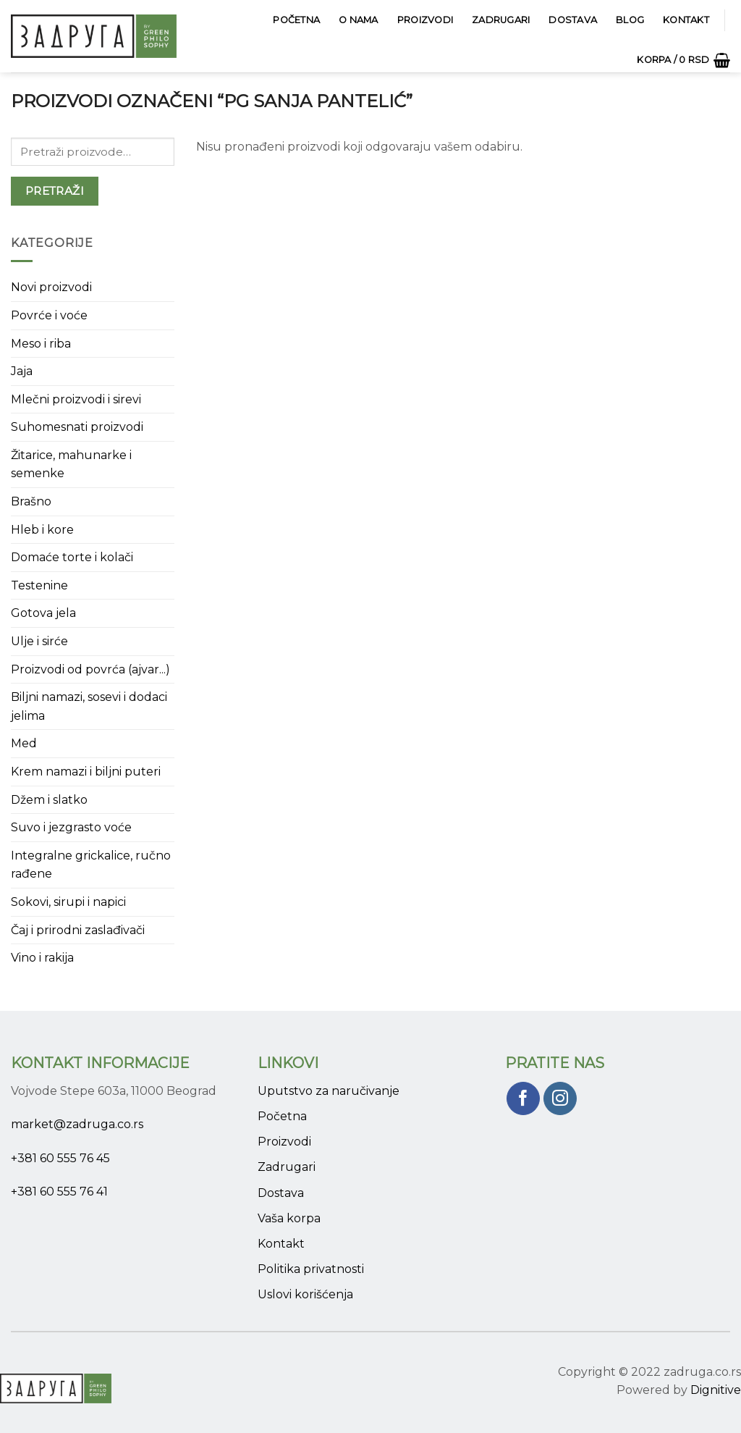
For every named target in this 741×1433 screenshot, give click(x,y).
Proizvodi (425, 19)
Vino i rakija (42, 958)
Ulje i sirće (39, 641)
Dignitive (715, 1390)
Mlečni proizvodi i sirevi (76, 399)
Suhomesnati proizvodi (77, 427)
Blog (630, 19)
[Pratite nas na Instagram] (560, 1099)
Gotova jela (43, 613)
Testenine (39, 585)
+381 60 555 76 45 (60, 1158)
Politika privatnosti (311, 1269)
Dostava (573, 19)
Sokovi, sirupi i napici (68, 902)
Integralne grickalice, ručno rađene (91, 865)
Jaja (22, 371)
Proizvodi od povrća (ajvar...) (90, 669)
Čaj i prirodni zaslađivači (78, 930)
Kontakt (686, 19)
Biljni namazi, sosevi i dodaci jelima (89, 706)
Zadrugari (501, 19)
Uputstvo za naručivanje (328, 1091)
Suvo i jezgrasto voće (71, 827)
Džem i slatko (49, 800)
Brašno (31, 501)
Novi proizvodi (51, 287)
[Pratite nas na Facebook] (524, 1099)
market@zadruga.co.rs (77, 1124)
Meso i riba (41, 343)
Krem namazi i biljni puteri (86, 771)
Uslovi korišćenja (305, 1294)
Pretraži (55, 191)
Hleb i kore (42, 530)
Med (24, 743)
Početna (296, 19)
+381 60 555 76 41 (59, 1191)
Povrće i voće (49, 315)
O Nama (358, 19)
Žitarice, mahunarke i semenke (71, 464)
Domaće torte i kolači (72, 557)
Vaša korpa (289, 1218)
